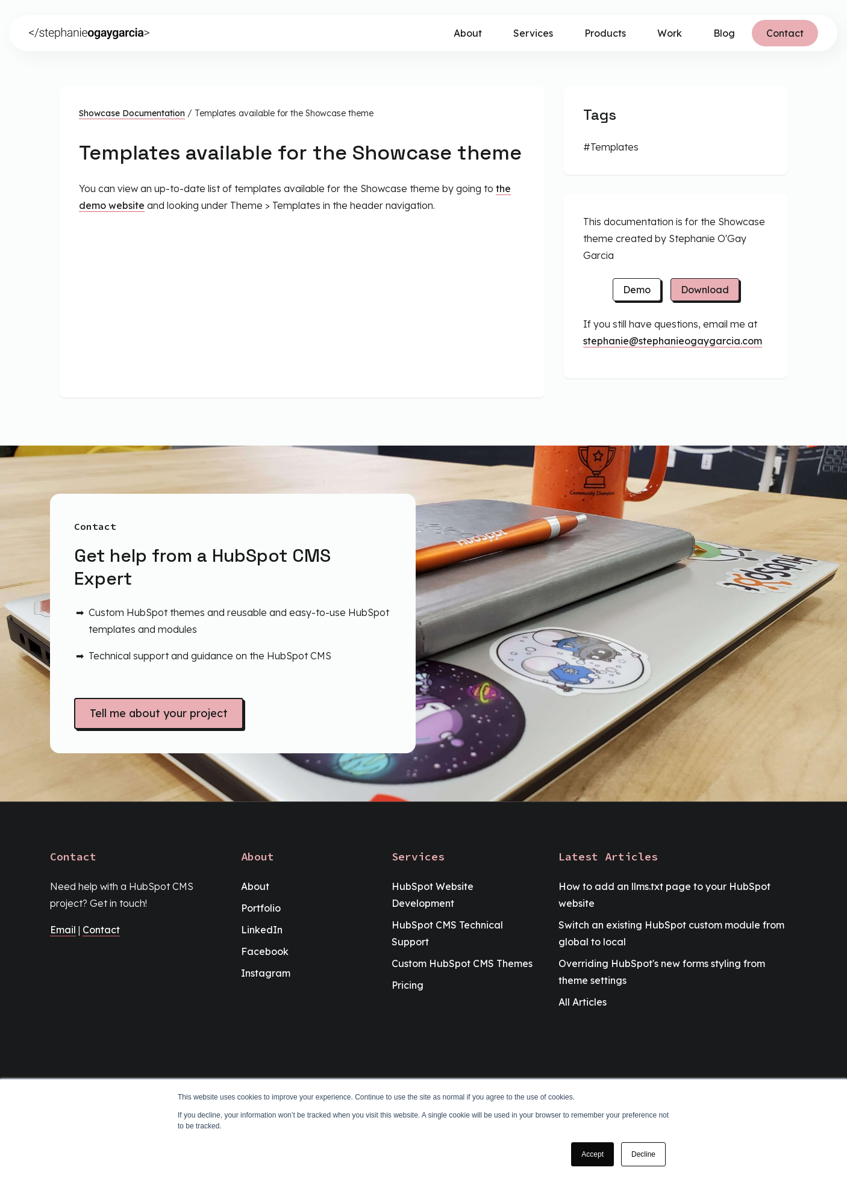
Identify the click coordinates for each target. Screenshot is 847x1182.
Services (533, 33)
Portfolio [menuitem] (261, 908)
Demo (637, 290)
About (468, 33)
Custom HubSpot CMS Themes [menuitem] (462, 963)
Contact (785, 33)
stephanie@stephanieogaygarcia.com (672, 341)
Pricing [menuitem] (408, 985)
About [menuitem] (255, 886)
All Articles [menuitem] (582, 1002)
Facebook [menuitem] (265, 951)
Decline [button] (643, 1154)
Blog (724, 33)
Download (705, 290)
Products (605, 33)
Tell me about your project (159, 713)
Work (669, 33)
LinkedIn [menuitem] (262, 930)
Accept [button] (592, 1154)
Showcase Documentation (132, 113)
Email (63, 930)
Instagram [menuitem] (265, 973)
